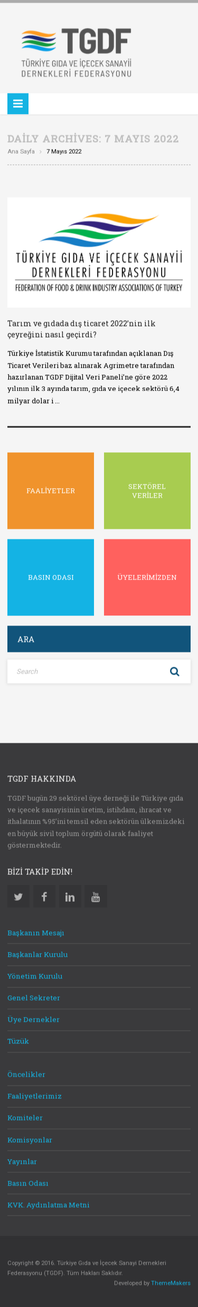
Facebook (44, 895)
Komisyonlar (29, 1138)
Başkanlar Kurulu (37, 953)
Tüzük (18, 1040)
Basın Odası (28, 1182)
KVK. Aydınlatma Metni (48, 1203)
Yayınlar (22, 1160)
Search (175, 671)
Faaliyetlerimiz (34, 1095)
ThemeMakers (171, 1282)
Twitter (18, 895)
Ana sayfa (21, 150)
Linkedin (70, 895)
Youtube (95, 895)
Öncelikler (26, 1073)
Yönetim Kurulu (34, 975)
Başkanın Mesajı (35, 931)
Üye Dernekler (33, 1018)
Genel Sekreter (33, 997)
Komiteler (25, 1117)
